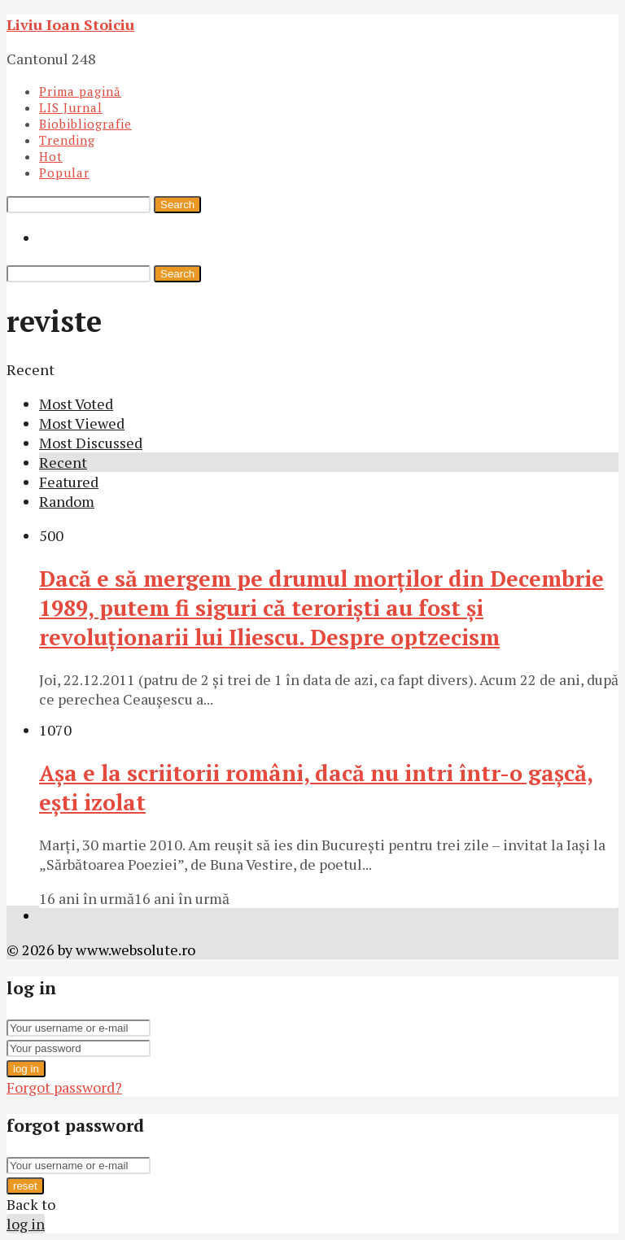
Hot (51, 156)
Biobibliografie (85, 124)
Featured (68, 481)
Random (66, 501)
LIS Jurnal (71, 107)
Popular (64, 172)
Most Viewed (82, 423)
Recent (63, 462)
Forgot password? (64, 1087)
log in (26, 1069)
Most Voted (76, 403)
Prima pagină (80, 91)
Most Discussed (90, 442)
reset (25, 1186)
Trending (67, 140)
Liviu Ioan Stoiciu (70, 24)
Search (177, 205)
